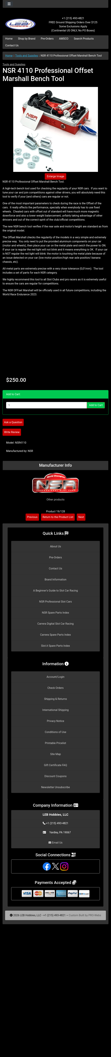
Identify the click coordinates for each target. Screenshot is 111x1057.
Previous (32, 517)
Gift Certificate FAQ (55, 765)
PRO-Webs (94, 915)
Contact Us (12, 45)
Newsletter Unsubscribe (55, 787)
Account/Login (55, 676)
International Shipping (55, 710)
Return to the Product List (58, 517)
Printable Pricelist (55, 743)
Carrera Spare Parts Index (55, 634)
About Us (55, 546)
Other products (55, 499)
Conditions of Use (55, 732)
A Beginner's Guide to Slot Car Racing (55, 590)
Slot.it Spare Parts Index (55, 645)
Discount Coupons (55, 776)
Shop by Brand (26, 38)
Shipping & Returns (55, 699)
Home (9, 38)
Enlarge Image (55, 176)
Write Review (11, 432)
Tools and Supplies (26, 55)
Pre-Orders (47, 38)
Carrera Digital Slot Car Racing (55, 623)
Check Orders (55, 687)
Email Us (55, 842)
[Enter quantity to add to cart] (46, 405)
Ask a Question (13, 422)
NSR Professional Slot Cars (55, 601)
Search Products (84, 38)
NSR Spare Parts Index (55, 612)
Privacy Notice (55, 721)
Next (81, 517)
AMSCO (63, 38)
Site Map (55, 754)
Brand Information (55, 579)
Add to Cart (96, 405)
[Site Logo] (20, 22)
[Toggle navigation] (9, 3)
